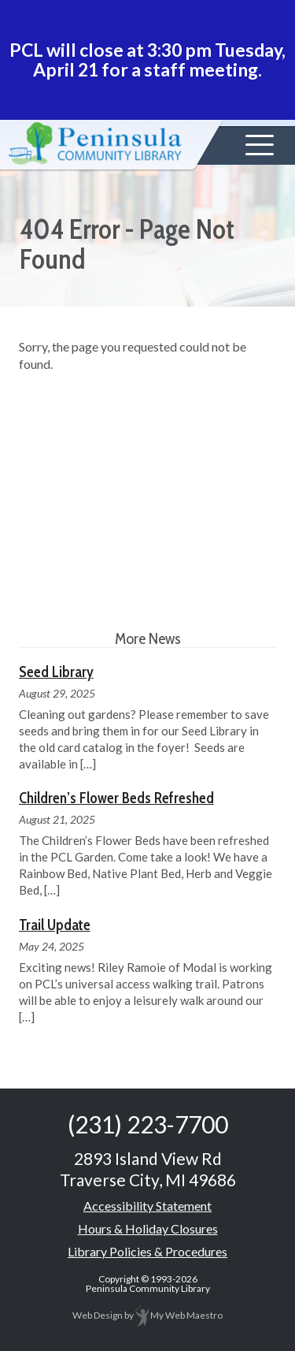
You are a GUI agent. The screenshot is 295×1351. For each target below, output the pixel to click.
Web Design (97, 1315)
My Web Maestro (179, 1315)
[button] (259, 145)
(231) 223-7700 (148, 1124)
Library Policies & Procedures (147, 1251)
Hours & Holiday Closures (148, 1228)
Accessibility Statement (147, 1205)
